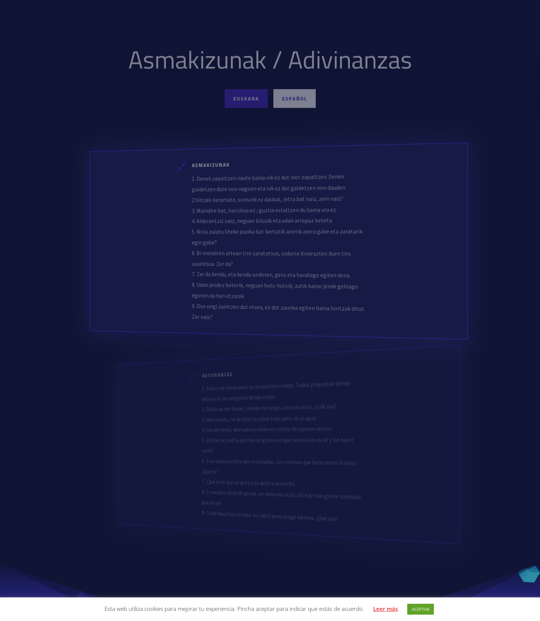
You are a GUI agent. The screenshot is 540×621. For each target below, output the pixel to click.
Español (294, 100)
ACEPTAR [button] (420, 609)
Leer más (385, 608)
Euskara (246, 100)
